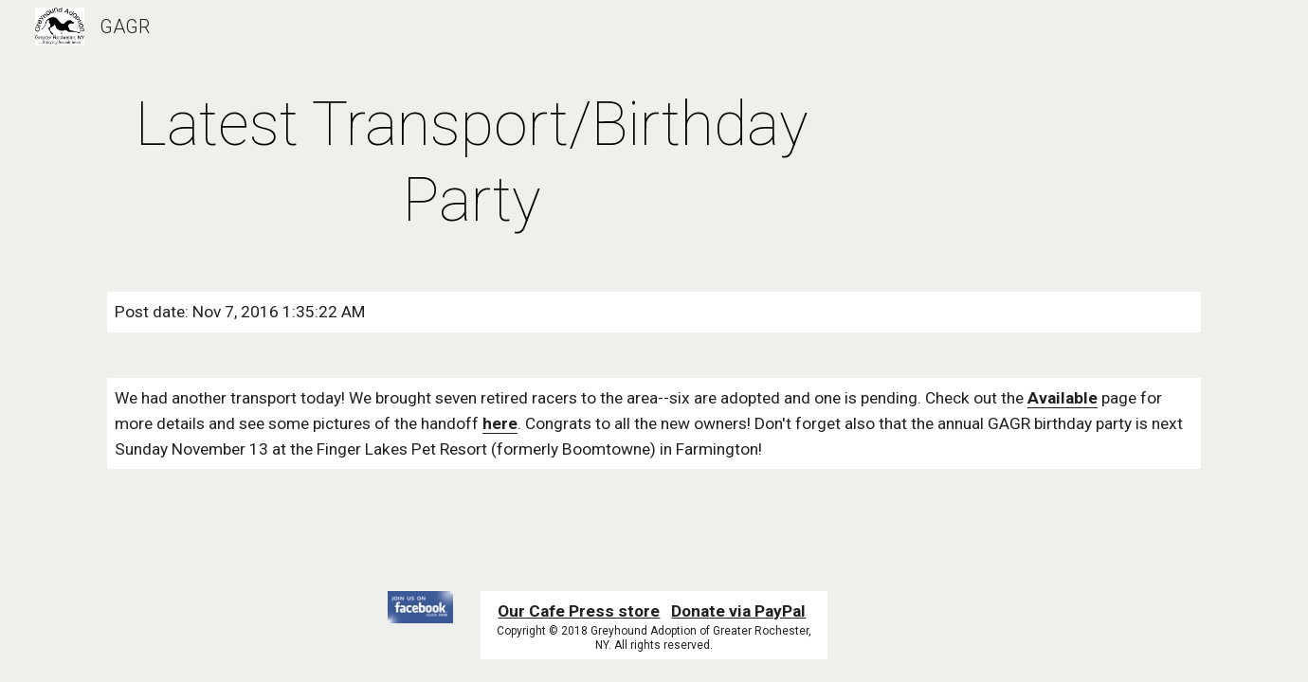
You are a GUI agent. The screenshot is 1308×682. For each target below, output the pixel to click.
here (500, 423)
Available (1062, 397)
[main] (472, 163)
